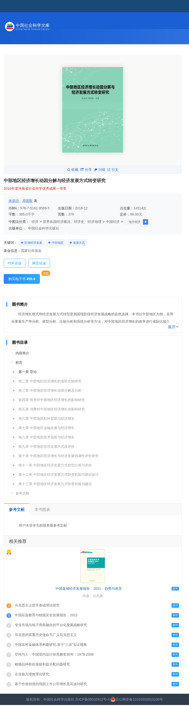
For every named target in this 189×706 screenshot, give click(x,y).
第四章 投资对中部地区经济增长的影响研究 (51, 400)
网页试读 (39, 263)
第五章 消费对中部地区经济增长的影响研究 (51, 409)
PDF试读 (14, 263)
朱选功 (14, 201)
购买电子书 (21, 279)
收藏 (72, 170)
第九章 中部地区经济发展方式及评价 (46, 446)
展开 (173, 326)
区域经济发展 (33, 243)
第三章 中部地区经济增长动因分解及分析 (49, 390)
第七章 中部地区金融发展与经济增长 (46, 428)
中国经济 (113, 222)
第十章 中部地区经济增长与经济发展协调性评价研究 (58, 456)
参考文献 (22, 493)
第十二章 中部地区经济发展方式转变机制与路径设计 (58, 474)
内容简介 (22, 353)
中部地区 (57, 243)
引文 (113, 170)
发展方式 (79, 243)
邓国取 (27, 201)
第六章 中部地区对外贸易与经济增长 (46, 418)
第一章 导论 (27, 372)
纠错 (99, 170)
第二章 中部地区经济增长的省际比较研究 (49, 381)
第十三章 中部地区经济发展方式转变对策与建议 (55, 484)
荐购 (46, 273)
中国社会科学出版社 (43, 228)
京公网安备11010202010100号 (136, 699)
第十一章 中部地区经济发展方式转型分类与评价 (55, 465)
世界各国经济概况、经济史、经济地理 (72, 222)
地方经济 (135, 222)
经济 (35, 222)
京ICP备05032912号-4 (92, 699)
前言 (19, 362)
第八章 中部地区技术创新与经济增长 (46, 437)
